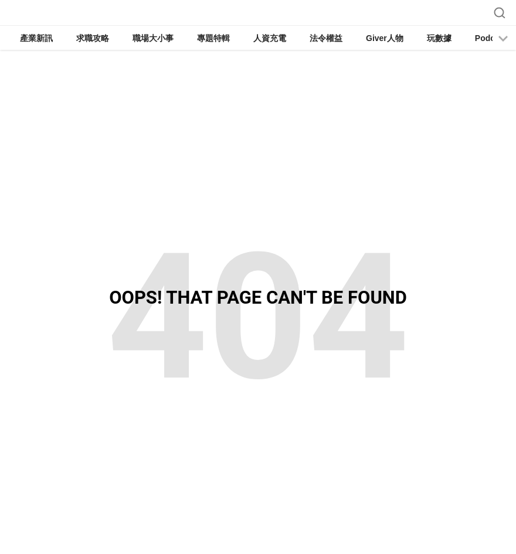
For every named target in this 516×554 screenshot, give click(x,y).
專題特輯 (213, 38)
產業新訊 (36, 38)
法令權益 (326, 38)
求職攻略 (92, 38)
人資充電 (269, 38)
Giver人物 (384, 38)
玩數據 (439, 38)
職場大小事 (153, 38)
